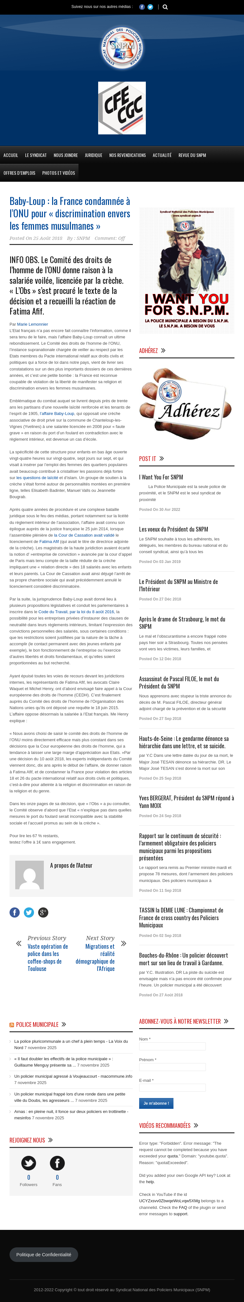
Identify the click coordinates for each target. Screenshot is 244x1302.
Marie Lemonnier (32, 324)
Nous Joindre (66, 155)
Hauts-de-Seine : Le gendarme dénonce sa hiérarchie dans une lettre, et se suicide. (184, 742)
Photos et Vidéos (58, 172)
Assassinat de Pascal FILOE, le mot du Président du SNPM (179, 682)
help (150, 1181)
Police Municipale (37, 1024)
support (180, 1213)
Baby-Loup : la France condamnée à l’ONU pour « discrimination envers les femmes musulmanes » (70, 213)
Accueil (10, 155)
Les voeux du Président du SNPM (173, 529)
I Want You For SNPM (161, 477)
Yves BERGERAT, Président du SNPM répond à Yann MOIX (186, 801)
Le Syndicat (36, 155)
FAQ (183, 1207)
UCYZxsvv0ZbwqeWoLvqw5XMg (169, 1200)
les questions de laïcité (37, 477)
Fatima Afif (49, 541)
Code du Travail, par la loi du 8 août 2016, (76, 611)
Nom (145, 1039)
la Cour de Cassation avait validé (84, 535)
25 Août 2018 (47, 238)
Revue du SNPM (192, 155)
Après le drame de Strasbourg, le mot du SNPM (182, 622)
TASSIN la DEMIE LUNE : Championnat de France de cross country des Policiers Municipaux (181, 917)
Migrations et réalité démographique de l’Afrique (95, 957)
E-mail (146, 1080)
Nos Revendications (127, 155)
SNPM (83, 238)
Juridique (93, 155)
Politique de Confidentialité (43, 1254)
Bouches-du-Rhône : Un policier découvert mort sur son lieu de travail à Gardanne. (183, 958)
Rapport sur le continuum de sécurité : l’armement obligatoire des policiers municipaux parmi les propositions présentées (180, 846)
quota (172, 1156)
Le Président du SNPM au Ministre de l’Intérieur (178, 585)
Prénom (147, 1059)
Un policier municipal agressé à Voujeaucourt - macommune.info (73, 1076)
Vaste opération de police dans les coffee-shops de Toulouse (48, 957)
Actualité (162, 155)
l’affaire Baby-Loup (57, 413)
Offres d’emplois (19, 172)
